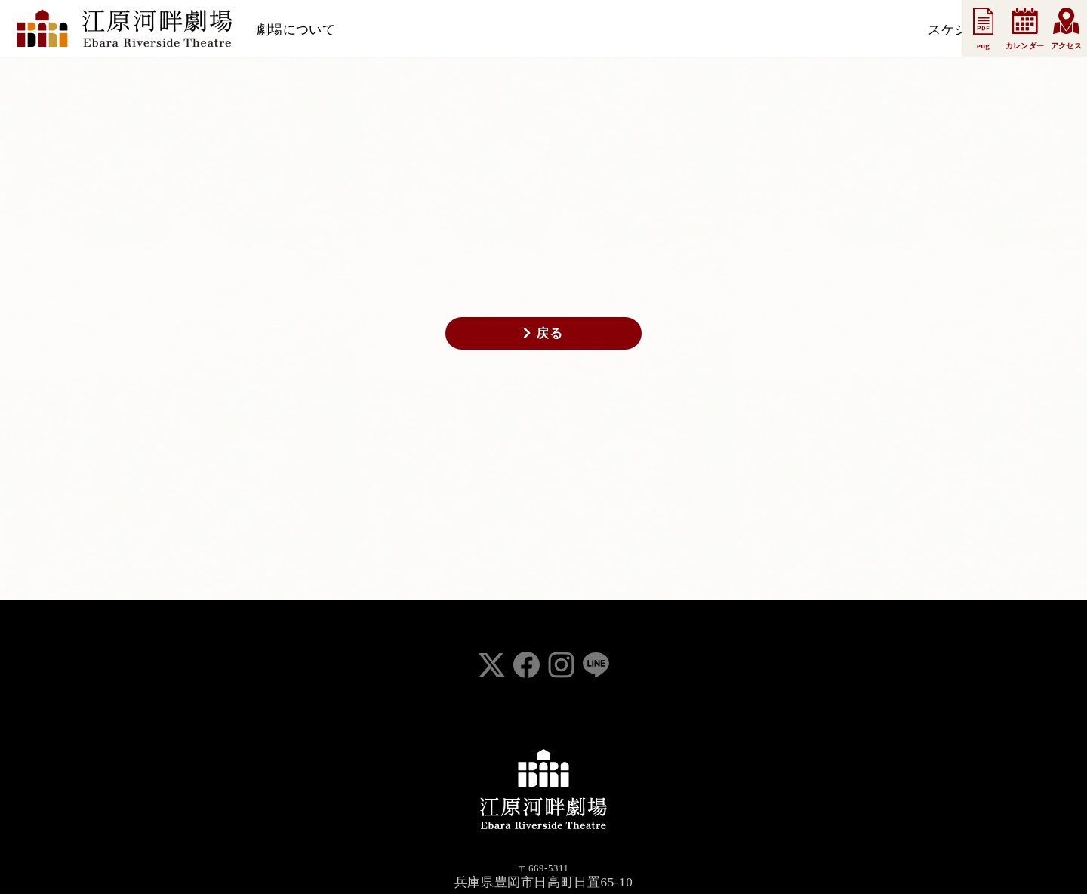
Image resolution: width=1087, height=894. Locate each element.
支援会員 (537, 30)
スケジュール (389, 30)
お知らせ (469, 30)
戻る (543, 333)
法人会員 (604, 30)
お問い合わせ (752, 30)
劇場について (296, 30)
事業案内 (671, 30)
